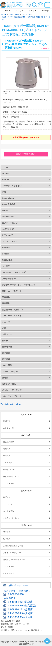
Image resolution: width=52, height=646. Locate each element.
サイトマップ (8, 573)
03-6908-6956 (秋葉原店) (22, 605)
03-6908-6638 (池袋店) (20, 601)
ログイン (6, 497)
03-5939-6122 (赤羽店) (20, 609)
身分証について (9, 470)
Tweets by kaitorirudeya (11, 404)
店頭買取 (6, 449)
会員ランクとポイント (12, 518)
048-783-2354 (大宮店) (20, 617)
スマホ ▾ (19, 10)
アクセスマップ (9, 483)
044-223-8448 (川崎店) (20, 613)
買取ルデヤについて (11, 477)
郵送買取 (6, 456)
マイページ (7, 504)
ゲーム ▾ (6, 10)
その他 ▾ (46, 10)
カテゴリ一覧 (8, 428)
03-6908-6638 (16, 594)
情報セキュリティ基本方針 (14, 560)
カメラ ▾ (32, 10)
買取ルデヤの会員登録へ (26, 154)
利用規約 (6, 539)
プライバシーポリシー (12, 553)
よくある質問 (8, 462)
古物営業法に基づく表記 (13, 546)
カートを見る (8, 511)
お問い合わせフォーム (18, 585)
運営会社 (6, 532)
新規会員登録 (8, 442)
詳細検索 (6, 421)
